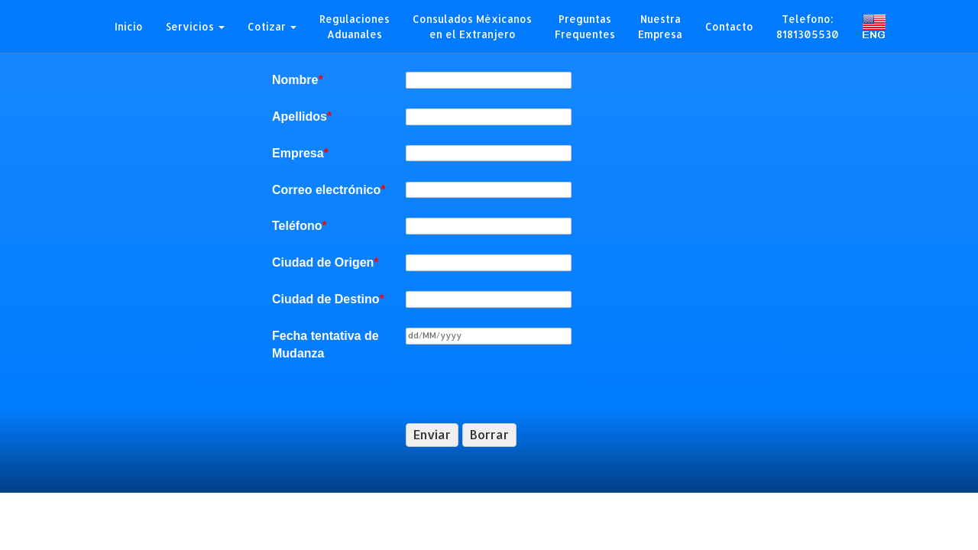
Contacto (729, 26)
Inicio (129, 26)
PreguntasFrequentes (585, 26)
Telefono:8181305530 (807, 26)
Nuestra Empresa (660, 26)
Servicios (195, 26)
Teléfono (299, 225)
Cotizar (272, 26)
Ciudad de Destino (328, 299)
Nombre (297, 79)
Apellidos (302, 116)
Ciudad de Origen (325, 262)
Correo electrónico (329, 189)
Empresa (300, 153)
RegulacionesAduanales (354, 26)
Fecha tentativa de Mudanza (325, 344)
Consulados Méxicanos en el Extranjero (472, 26)
